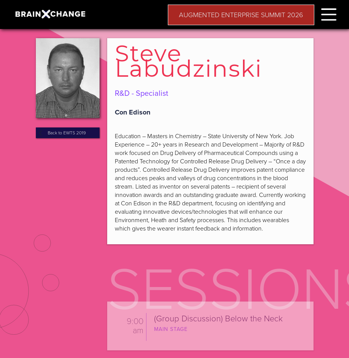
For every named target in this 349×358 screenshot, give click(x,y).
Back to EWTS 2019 (67, 132)
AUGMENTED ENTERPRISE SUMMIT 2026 (241, 15)
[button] (328, 13)
